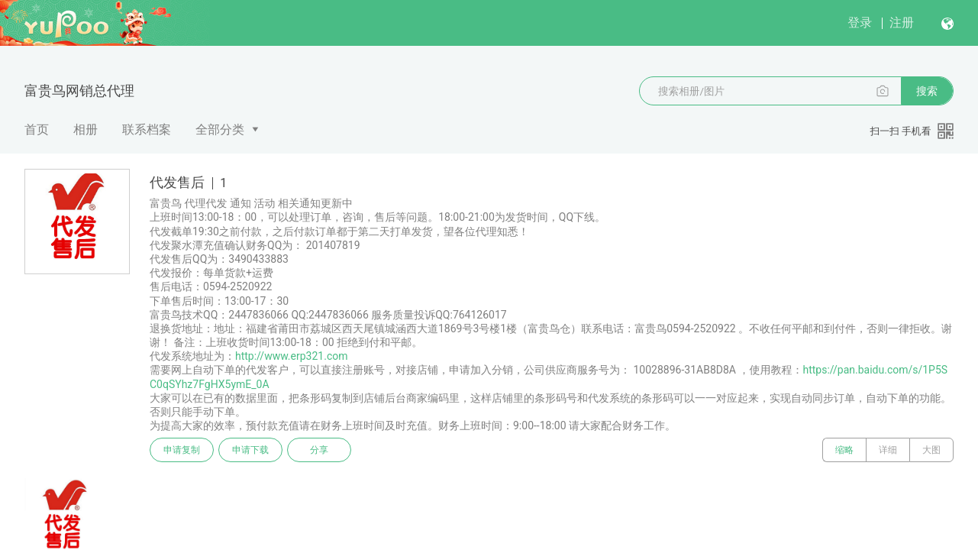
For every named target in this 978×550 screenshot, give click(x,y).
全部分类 (219, 129)
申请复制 (181, 450)
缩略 (844, 450)
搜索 (927, 91)
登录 (859, 22)
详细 (888, 450)
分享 (319, 450)
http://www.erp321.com (291, 356)
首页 (36, 129)
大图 (931, 450)
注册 (901, 22)
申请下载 (250, 450)
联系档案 (146, 129)
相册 (85, 129)
